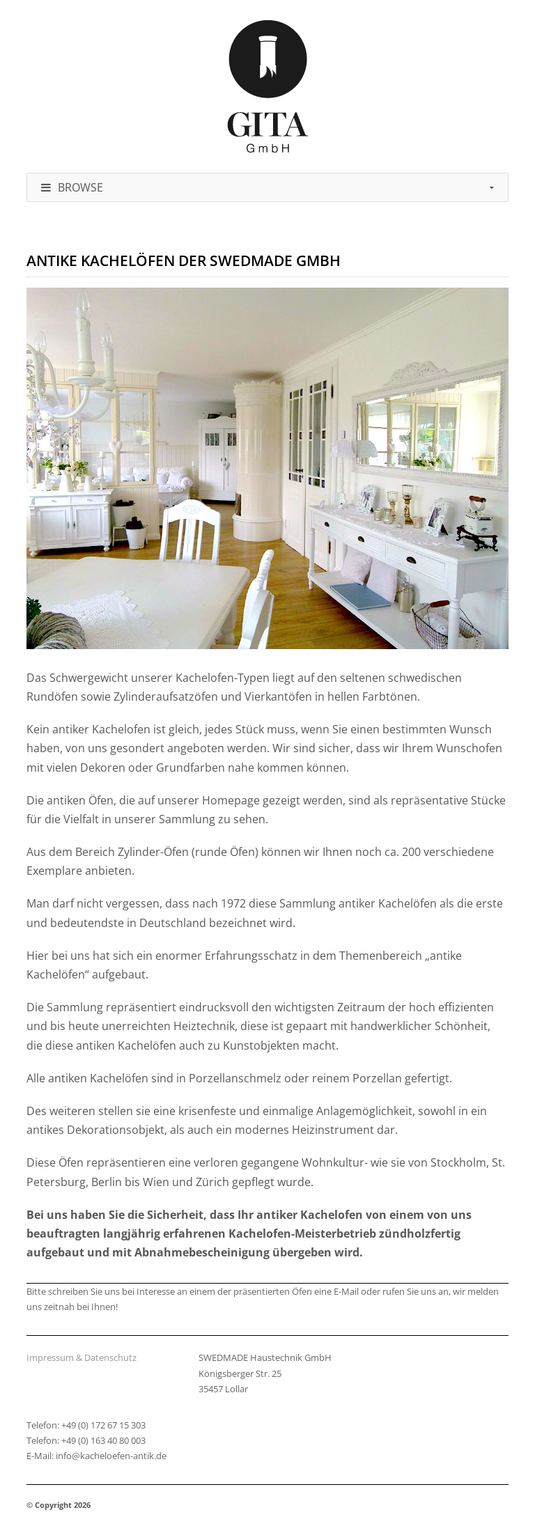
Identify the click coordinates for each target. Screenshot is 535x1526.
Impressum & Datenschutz (81, 1357)
